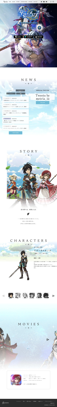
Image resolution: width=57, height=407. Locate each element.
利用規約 (34, 401)
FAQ (23, 401)
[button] (53, 296)
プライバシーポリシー (49, 401)
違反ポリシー (40, 401)
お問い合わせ (29, 401)
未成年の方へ (52, 403)
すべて (10, 90)
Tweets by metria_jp (43, 97)
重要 (20, 93)
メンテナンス (20, 90)
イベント (11, 93)
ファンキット (18, 401)
